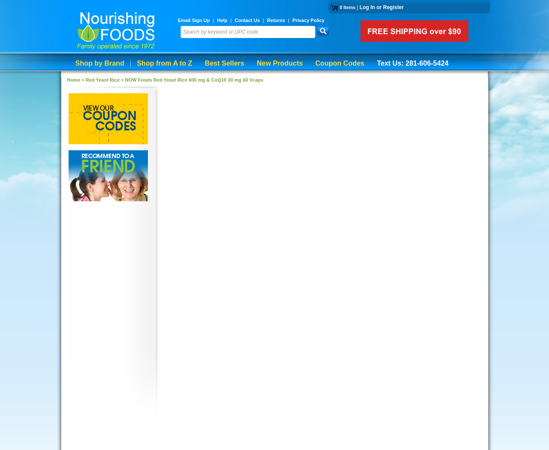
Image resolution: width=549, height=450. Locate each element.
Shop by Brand (100, 63)
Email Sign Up (194, 20)
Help (222, 20)
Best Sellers (225, 63)
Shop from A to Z (164, 63)
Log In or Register (382, 7)
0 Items (347, 7)
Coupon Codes (339, 63)
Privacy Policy (308, 20)
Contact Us (247, 20)
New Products (280, 63)
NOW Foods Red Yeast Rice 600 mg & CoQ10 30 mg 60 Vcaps (194, 79)
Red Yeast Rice (103, 79)
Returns (276, 20)
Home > (76, 79)
